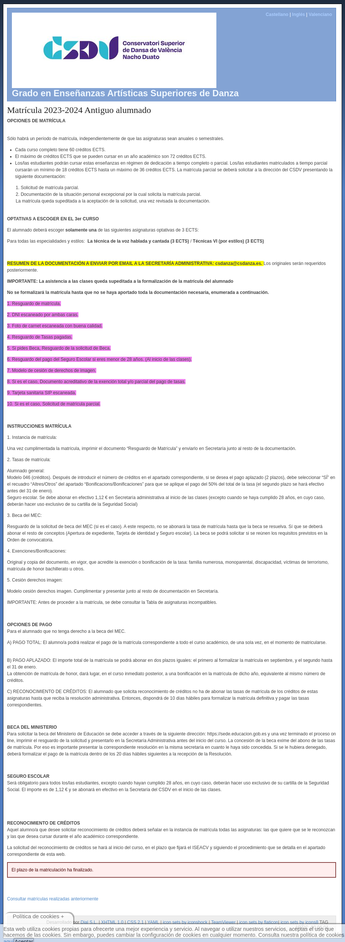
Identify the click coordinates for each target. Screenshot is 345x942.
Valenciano (320, 14)
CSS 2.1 (135, 922)
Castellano (277, 14)
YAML (153, 922)
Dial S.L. (89, 922)
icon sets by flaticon (258, 922)
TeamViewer (223, 922)
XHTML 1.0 (112, 922)
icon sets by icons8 (299, 922)
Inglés (298, 14)
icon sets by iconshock (185, 922)
